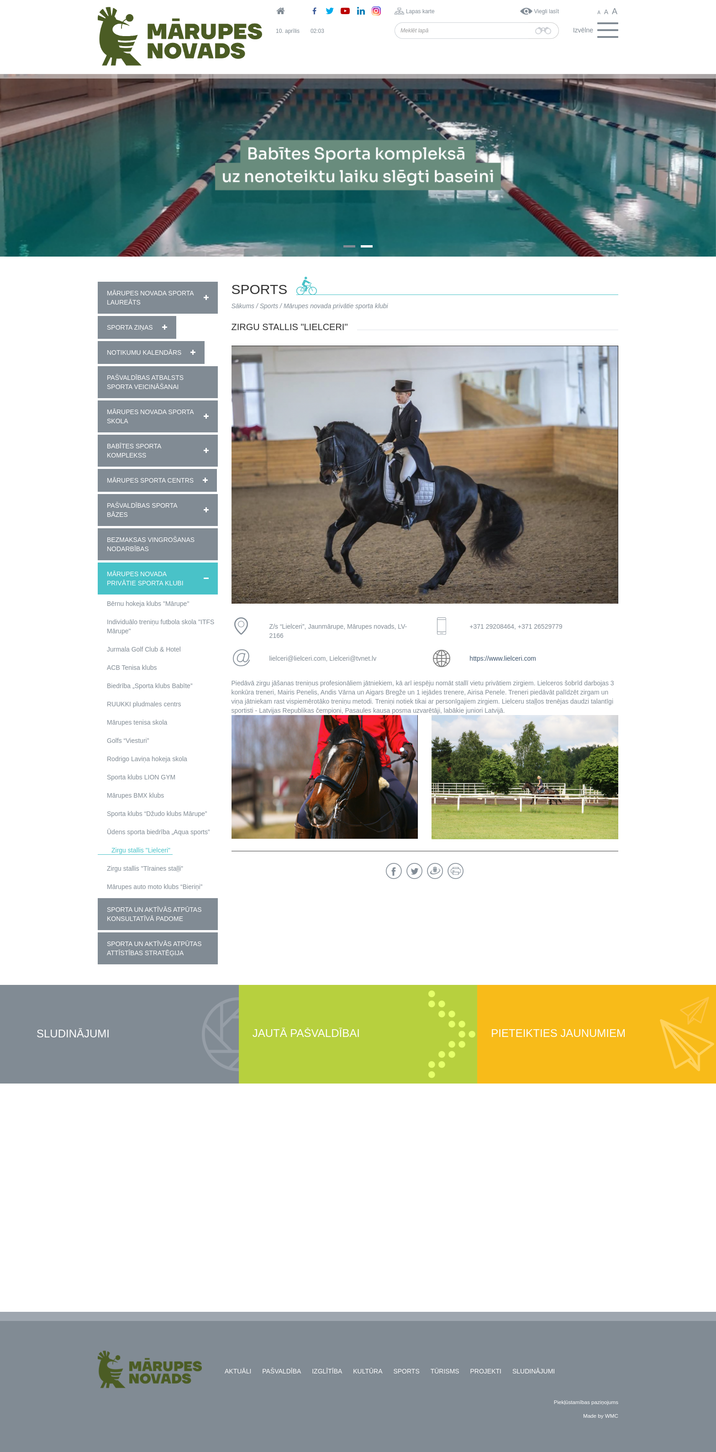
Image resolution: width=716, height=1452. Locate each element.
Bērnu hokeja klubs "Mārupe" (148, 603)
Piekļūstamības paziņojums (586, 1402)
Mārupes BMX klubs (135, 795)
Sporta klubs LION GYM (141, 777)
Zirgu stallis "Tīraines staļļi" (145, 868)
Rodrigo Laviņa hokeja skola (147, 759)
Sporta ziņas (130, 327)
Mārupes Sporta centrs (150, 480)
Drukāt (455, 871)
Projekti (485, 1371)
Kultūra (367, 1371)
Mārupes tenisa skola (137, 722)
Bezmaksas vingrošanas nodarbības (151, 544)
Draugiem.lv (435, 871)
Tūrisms (445, 1371)
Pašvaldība (281, 1371)
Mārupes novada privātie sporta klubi (145, 578)
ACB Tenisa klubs (132, 667)
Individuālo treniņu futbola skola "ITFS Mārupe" (160, 626)
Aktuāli (238, 1371)
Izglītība (327, 1371)
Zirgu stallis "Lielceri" (140, 850)
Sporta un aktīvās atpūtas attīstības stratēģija (154, 948)
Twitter (414, 871)
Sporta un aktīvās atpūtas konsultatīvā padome (154, 914)
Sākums (243, 306)
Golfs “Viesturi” (128, 740)
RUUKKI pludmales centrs (144, 704)
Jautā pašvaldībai (306, 1033)
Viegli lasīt (546, 11)
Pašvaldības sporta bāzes (142, 510)
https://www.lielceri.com (502, 658)
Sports (269, 306)
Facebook (394, 871)
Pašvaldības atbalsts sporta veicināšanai (145, 382)
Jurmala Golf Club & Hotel (144, 649)
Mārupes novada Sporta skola (150, 416)
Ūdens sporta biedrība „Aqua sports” (158, 832)
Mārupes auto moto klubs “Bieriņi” (154, 886)
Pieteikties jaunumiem (558, 1033)
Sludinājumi (73, 1034)
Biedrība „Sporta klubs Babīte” (150, 685)
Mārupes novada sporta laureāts (150, 297)
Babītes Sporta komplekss (134, 450)
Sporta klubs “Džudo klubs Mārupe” (157, 813)
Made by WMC (600, 1416)
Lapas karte (420, 11)
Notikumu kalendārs (144, 352)
